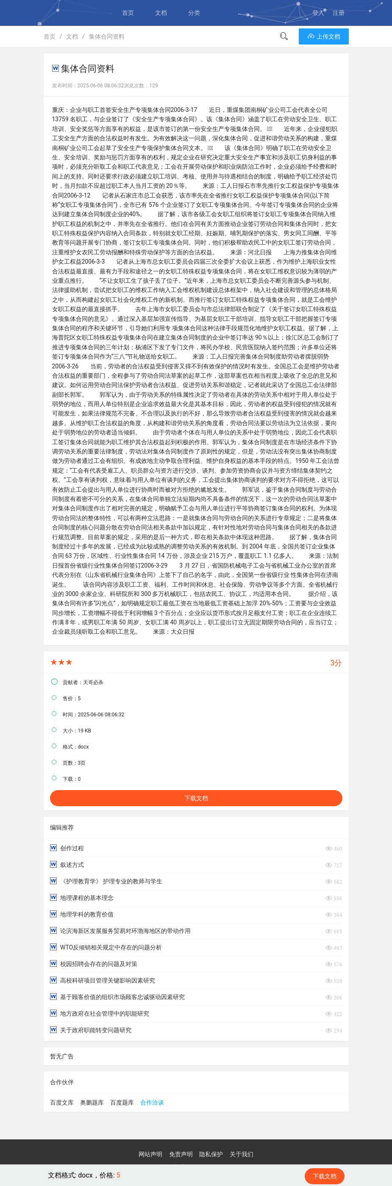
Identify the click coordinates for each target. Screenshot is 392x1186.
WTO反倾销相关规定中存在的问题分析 (106, 947)
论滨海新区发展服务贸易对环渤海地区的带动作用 (120, 930)
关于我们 (241, 1154)
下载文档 (196, 798)
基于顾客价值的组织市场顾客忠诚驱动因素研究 (117, 996)
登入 (318, 12)
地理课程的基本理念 (82, 897)
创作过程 (67, 848)
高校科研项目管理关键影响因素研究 (102, 980)
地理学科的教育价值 (82, 914)
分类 (194, 12)
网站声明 (150, 1154)
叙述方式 (67, 864)
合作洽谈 (152, 1102)
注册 (339, 12)
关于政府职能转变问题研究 (90, 1029)
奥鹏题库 (92, 1102)
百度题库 (122, 1102)
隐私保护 (211, 1154)
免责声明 (181, 1154)
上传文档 (323, 36)
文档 (161, 12)
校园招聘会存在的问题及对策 (93, 963)
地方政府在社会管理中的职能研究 (99, 1013)
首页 (128, 12)
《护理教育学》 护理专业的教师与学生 (106, 881)
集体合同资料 (107, 36)
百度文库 (62, 1102)
